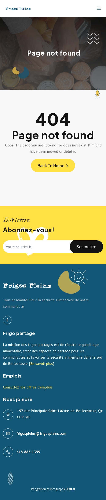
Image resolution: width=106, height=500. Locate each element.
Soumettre (86, 249)
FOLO (71, 489)
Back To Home (53, 165)
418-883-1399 (28, 451)
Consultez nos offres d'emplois (28, 387)
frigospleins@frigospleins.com (41, 433)
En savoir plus (41, 363)
